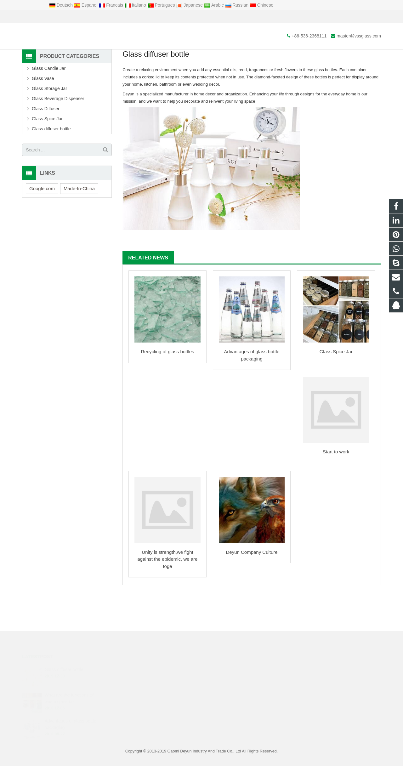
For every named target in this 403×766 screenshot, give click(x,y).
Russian (237, 5)
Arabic (214, 5)
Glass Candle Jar (48, 103)
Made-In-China (79, 223)
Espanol (86, 5)
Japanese (190, 5)
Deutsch (61, 5)
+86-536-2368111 (44, 16)
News (201, 56)
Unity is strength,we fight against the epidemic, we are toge (168, 594)
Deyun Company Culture (251, 587)
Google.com (42, 223)
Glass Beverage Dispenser (58, 133)
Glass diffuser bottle (51, 164)
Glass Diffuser (46, 143)
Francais (111, 5)
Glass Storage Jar (49, 123)
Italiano (135, 5)
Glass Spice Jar (336, 386)
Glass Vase (43, 113)
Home (169, 67)
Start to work (336, 487)
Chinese (261, 5)
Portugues (161, 5)
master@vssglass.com (94, 16)
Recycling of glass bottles (167, 386)
